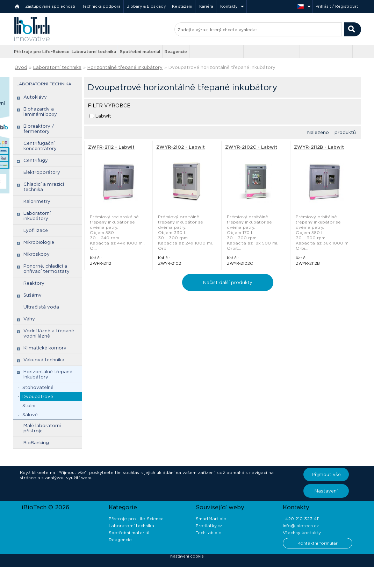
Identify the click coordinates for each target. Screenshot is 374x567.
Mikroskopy (36, 254)
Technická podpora (101, 6)
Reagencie (176, 51)
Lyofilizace (35, 230)
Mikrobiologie (38, 242)
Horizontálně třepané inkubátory (125, 67)
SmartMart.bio (211, 518)
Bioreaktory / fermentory (38, 128)
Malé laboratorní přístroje (42, 428)
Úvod (21, 67)
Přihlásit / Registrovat (337, 6)
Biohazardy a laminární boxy (40, 111)
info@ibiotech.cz (301, 525)
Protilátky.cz (209, 525)
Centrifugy (35, 160)
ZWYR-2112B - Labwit (319, 147)
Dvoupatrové (37, 396)
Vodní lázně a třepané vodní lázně (48, 333)
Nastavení (326, 491)
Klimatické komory (44, 347)
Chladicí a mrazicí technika (43, 187)
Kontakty (229, 6)
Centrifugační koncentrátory (40, 146)
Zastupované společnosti (50, 6)
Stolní (28, 405)
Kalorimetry (36, 201)
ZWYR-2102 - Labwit (180, 147)
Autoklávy (35, 97)
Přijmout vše (326, 474)
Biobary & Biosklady (146, 6)
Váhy (29, 318)
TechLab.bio (209, 532)
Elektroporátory (41, 172)
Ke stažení (182, 6)
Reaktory (33, 283)
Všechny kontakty (302, 532)
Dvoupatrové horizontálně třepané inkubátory (221, 67)
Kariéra (206, 6)
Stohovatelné (37, 387)
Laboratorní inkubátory (37, 216)
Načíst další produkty (227, 282)
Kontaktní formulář (317, 543)
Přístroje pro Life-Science (42, 51)
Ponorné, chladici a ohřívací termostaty (46, 268)
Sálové (30, 414)
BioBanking (36, 442)
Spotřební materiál (140, 51)
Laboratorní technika (94, 51)
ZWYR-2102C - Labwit (251, 147)
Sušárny (32, 295)
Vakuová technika (43, 359)
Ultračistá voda (41, 307)
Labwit (103, 116)
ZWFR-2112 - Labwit (111, 147)
